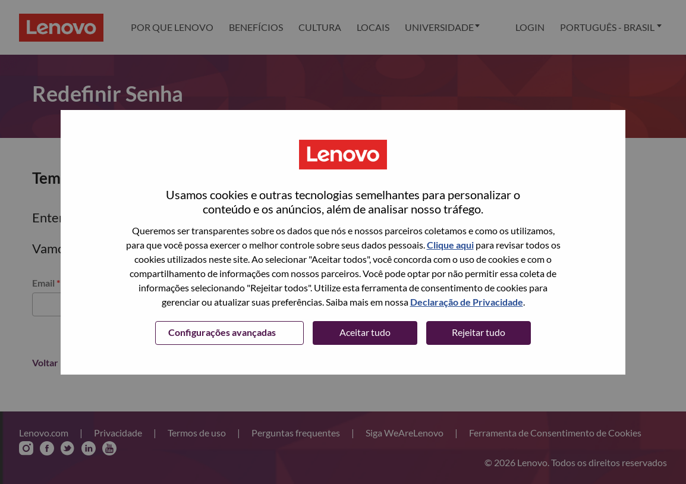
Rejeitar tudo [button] (478, 332)
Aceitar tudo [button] (365, 332)
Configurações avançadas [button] (222, 332)
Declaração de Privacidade (466, 301)
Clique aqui (450, 244)
